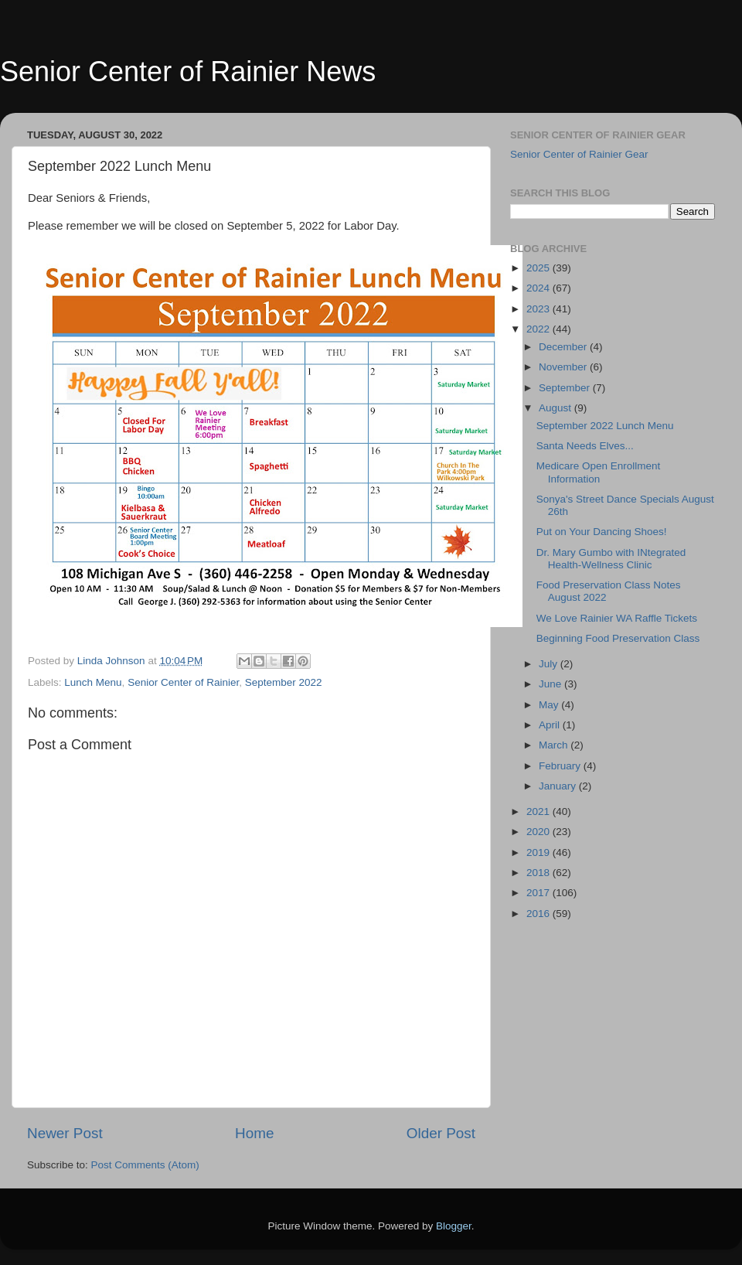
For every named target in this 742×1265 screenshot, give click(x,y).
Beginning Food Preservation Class (618, 638)
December (564, 347)
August (556, 408)
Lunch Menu (92, 682)
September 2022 (283, 682)
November (564, 367)
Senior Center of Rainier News (188, 71)
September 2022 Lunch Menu (605, 425)
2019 (539, 852)
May (550, 705)
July (549, 664)
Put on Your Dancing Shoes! (601, 531)
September (566, 388)
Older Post (441, 1133)
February (561, 766)
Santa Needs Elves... (585, 446)
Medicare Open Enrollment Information (598, 472)
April (551, 725)
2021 (539, 811)
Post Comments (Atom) (145, 1165)
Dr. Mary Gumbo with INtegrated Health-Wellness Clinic (611, 559)
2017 (539, 892)
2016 (539, 913)
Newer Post (65, 1133)
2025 (539, 268)
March (554, 745)
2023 (539, 309)
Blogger (453, 1226)
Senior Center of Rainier (183, 682)
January (559, 786)
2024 (539, 288)
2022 (539, 329)
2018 (539, 872)
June (551, 684)
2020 (539, 831)
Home (254, 1133)
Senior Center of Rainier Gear (579, 154)
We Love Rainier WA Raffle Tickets (616, 618)
